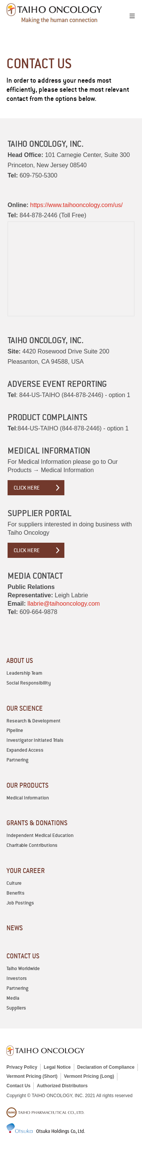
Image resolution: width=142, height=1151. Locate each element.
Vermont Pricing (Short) (32, 1076)
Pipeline (14, 730)
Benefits (15, 893)
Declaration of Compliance (105, 1067)
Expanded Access (25, 750)
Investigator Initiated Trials (35, 740)
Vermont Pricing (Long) (89, 1076)
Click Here (27, 487)
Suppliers (16, 1008)
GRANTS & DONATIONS (36, 822)
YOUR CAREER (25, 870)
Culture (14, 883)
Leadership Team (24, 673)
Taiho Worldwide (23, 968)
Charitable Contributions (32, 845)
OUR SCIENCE (24, 708)
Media (12, 998)
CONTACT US (22, 956)
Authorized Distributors (62, 1085)
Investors (16, 978)
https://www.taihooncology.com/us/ (76, 205)
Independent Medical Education (39, 835)
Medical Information (27, 798)
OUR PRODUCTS (27, 785)
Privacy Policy (21, 1067)
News (14, 927)
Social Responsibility (28, 683)
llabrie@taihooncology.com (63, 603)
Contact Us (18, 1085)
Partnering (17, 760)
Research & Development (33, 721)
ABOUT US (19, 660)
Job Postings (20, 903)
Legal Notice (57, 1067)
